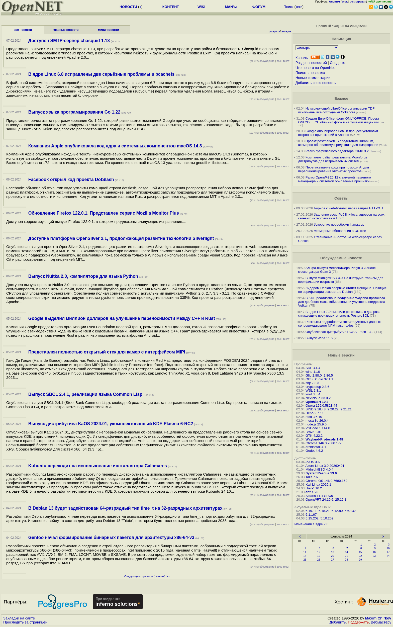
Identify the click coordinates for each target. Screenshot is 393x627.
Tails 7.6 (312, 477)
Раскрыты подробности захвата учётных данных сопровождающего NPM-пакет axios (339, 323)
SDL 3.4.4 (313, 368)
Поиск (288, 7)
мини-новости (108, 30)
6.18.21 (324, 511)
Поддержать (358, 622)
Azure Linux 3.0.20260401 (324, 466)
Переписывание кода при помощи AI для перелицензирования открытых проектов (333, 169)
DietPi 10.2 (314, 488)
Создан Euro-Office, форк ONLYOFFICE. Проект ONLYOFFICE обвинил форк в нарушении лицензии (338, 120)
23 (374, 555)
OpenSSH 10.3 (317, 402)
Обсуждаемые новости (341, 258)
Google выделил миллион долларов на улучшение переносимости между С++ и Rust (121, 318)
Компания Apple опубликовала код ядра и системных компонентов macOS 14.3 (115, 145)
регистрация (358, 1)
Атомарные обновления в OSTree (340, 231)
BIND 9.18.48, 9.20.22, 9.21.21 (329, 409)
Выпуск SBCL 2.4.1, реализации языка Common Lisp (86, 394)
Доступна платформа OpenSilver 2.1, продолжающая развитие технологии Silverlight (121, 238)
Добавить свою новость (316, 83)
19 (318, 555)
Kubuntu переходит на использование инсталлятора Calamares (97, 465)
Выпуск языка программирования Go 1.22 (74, 112)
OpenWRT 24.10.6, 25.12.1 (326, 499)
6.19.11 (311, 511)
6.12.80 (337, 511)
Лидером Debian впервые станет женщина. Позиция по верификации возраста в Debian (342, 290)
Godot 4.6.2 (314, 451)
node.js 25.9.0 (316, 424)
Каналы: (303, 58)
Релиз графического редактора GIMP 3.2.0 (339, 151)
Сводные (337, 63)
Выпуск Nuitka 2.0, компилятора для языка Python (83, 276)
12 (318, 552)
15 (360, 552)
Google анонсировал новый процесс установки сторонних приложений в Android (338, 133)
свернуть (286, 31)
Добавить (338, 622)
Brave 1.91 (314, 432)
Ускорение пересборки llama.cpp (339, 224)
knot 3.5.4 (313, 394)
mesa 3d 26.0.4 (317, 420)
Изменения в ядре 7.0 (311, 524)
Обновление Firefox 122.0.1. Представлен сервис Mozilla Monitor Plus (103, 213)
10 (388, 548)
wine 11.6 (313, 372)
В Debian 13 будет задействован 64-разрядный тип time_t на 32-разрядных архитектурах (125, 508)
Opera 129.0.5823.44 (321, 405)
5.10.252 (326, 518)
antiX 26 (312, 492)
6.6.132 (350, 511)
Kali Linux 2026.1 (318, 484)
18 (304, 555)
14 (346, 552)
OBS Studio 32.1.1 (319, 379)
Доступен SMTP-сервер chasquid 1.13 (69, 40)
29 (360, 559)
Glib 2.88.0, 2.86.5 (319, 375)
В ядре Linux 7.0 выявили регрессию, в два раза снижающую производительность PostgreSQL (339, 313)
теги (299, 7)
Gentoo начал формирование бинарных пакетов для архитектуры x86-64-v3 (111, 537)
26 (318, 559)
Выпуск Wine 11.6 (319, 338)
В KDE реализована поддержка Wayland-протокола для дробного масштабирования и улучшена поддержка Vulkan (341, 301)
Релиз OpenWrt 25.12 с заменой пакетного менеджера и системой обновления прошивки (334, 179)
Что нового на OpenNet (315, 68)
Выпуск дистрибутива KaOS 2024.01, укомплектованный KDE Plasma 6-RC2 (110, 423)
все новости (23, 30)
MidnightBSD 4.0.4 (319, 469)
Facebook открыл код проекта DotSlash (71, 179)
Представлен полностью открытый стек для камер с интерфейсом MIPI (106, 351)
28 (346, 559)
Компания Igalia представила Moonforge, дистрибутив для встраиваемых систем (333, 159)
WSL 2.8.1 (313, 390)
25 (304, 559)
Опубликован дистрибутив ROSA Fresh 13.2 (339, 332)
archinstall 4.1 (316, 447)
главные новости (66, 30)
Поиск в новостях (310, 73)
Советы (341, 198)
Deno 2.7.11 (315, 413)
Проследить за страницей (25, 622)
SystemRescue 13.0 (321, 473)
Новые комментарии (313, 78)
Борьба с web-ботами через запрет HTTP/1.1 (348, 208)
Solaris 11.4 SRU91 (320, 496)
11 (304, 552)
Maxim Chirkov (378, 618)
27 (332, 559)
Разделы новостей (311, 63)
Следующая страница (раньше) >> (146, 576)
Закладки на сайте (19, 618)
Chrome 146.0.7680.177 (324, 443)
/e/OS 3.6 (313, 462)
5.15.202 (312, 518)
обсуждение (262, 60)
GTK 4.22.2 (314, 435)
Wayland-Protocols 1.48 (324, 439)
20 (332, 555)
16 (374, 552)
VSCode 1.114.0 (318, 428)
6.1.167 (311, 514)
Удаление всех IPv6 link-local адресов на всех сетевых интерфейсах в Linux (341, 216)
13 (332, 552)
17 (388, 552)
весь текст (283, 60)
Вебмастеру (381, 622)
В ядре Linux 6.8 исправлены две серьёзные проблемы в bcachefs (101, 74)
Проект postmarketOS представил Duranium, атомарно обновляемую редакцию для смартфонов (338, 143)
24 (388, 555)
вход (345, 1)
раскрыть (274, 31)
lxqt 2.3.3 (312, 383)
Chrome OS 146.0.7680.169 (326, 481)
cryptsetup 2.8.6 (317, 387)
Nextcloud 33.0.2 (318, 398)
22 (360, 555)
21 (346, 555)
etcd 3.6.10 (314, 417)
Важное (341, 99)
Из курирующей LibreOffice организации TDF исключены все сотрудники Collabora (336, 110)
